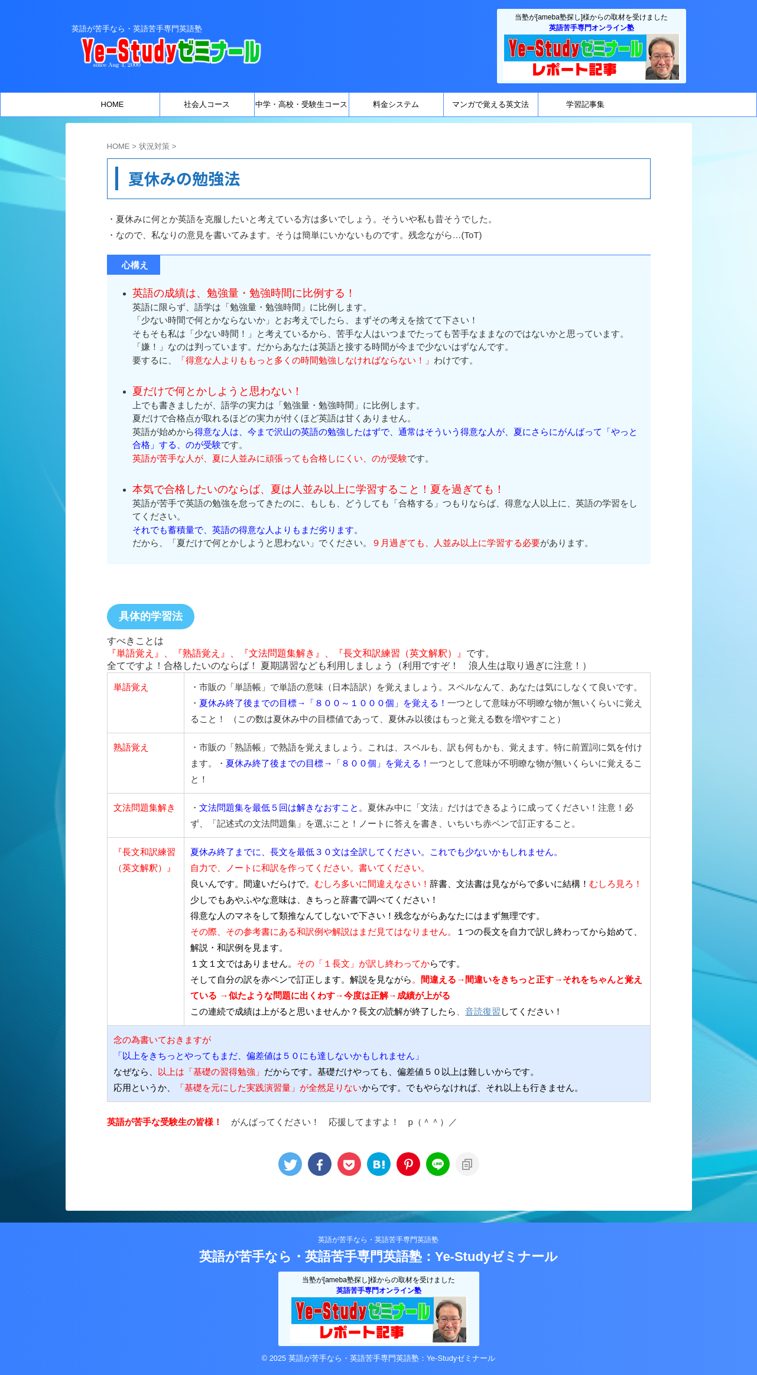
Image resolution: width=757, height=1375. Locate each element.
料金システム (396, 104)
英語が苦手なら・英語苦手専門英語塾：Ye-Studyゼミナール (378, 1256)
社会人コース (207, 104)
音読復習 (483, 1011)
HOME (112, 104)
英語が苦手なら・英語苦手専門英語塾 (378, 1240)
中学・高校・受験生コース (301, 104)
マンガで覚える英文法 (490, 104)
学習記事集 (585, 104)
